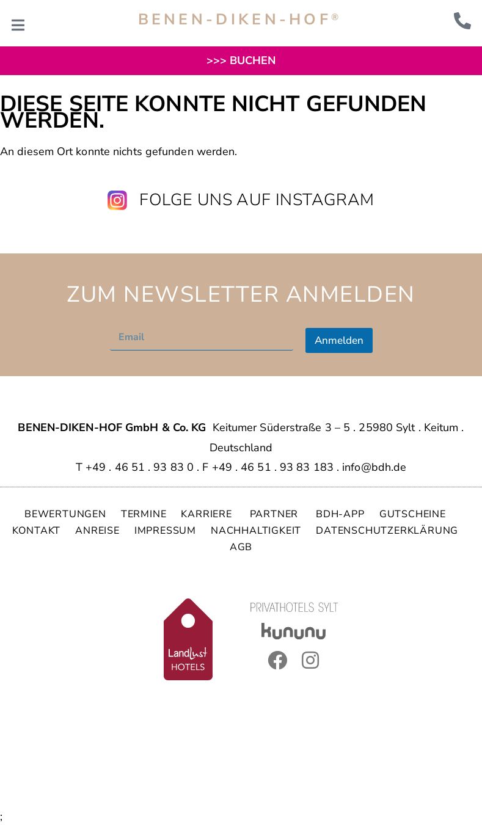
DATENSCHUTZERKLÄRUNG (387, 530)
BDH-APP (340, 514)
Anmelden (339, 340)
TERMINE (144, 514)
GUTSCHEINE (412, 514)
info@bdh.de (374, 467)
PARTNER (275, 514)
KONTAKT (36, 530)
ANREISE (97, 530)
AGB (241, 547)
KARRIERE (208, 514)
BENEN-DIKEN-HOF (240, 19)
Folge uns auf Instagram (256, 200)
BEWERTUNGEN (65, 514)
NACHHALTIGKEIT (256, 530)
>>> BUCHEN (241, 60)
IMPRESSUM (165, 530)
